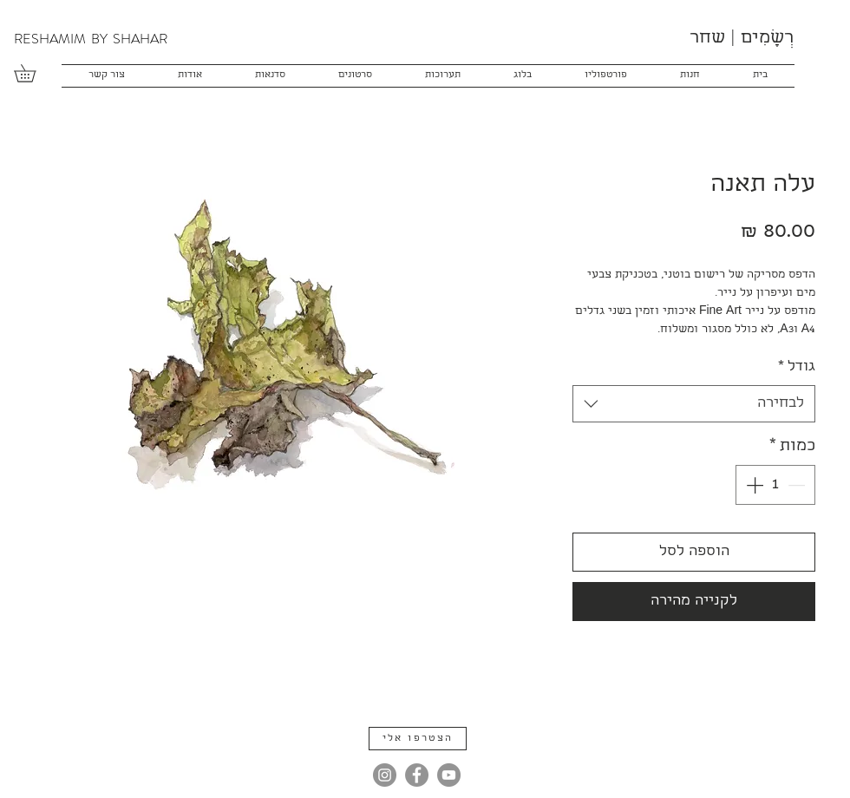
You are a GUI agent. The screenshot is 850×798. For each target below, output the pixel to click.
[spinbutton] (775, 485)
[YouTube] (449, 775)
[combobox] (693, 403)
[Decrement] (798, 485)
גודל (796, 367)
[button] (33, 73)
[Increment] (753, 485)
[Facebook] (416, 775)
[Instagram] (384, 775)
